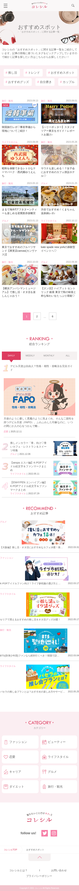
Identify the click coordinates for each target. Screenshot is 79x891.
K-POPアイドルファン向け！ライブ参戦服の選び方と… (30, 583)
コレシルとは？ (18, 870)
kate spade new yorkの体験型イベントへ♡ (58, 249)
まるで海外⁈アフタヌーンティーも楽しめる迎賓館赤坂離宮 (19, 211)
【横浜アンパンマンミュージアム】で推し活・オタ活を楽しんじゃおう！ (19, 292)
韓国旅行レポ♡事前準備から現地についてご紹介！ (19, 129)
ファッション (6, 558)
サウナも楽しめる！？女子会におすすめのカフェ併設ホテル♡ (58, 172)
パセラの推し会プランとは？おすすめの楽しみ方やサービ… (32, 691)
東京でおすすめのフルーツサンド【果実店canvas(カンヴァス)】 (19, 251)
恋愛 (6, 431)
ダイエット (16, 786)
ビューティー (57, 741)
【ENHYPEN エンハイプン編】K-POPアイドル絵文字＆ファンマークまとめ (28, 486)
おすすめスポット (61, 73)
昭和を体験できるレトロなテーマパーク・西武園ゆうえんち (19, 172)
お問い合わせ (59, 870)
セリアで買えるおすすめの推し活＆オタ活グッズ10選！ (30, 619)
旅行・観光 (7, 101)
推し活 (11, 73)
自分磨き (44, 82)
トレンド (32, 73)
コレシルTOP (10, 849)
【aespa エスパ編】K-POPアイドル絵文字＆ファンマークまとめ (28, 466)
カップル (67, 82)
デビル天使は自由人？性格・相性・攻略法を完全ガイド (41, 368)
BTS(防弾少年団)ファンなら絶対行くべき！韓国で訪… (29, 655)
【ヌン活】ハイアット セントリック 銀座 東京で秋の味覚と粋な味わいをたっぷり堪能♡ (58, 292)
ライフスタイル (9, 142)
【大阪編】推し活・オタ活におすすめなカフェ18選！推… (31, 547)
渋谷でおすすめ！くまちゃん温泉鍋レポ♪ (58, 211)
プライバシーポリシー (39, 875)
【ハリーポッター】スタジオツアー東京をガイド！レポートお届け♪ (58, 131)
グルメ (44, 183)
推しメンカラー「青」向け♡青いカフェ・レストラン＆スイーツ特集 (28, 446)
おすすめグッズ (17, 82)
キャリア (15, 771)
